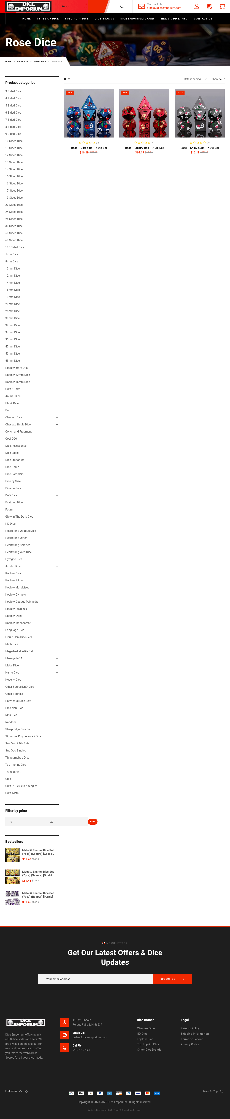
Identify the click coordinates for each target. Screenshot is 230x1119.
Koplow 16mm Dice (17, 382)
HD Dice (10, 523)
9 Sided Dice (13, 134)
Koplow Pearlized (16, 608)
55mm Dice (12, 360)
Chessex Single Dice (18, 424)
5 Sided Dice (13, 105)
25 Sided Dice (14, 219)
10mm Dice (12, 268)
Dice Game (12, 467)
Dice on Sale (13, 488)
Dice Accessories (15, 445)
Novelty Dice (13, 679)
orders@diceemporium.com (164, 8)
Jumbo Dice (12, 566)
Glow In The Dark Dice (19, 516)
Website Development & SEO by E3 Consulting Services (114, 1110)
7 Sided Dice (13, 119)
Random (10, 722)
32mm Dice (12, 325)
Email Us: (79, 1032)
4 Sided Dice (13, 98)
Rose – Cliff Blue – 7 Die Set (89, 148)
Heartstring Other (16, 538)
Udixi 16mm (12, 389)
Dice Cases (12, 453)
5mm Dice (11, 254)
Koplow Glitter (14, 580)
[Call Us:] (64, 1047)
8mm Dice (11, 261)
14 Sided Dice (14, 169)
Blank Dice (12, 403)
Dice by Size (13, 481)
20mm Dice (12, 304)
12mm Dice (12, 275)
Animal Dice (12, 396)
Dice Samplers (14, 474)
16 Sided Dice (14, 183)
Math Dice (11, 644)
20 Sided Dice (14, 204)
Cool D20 (11, 438)
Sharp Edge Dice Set (18, 729)
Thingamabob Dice (17, 757)
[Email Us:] (64, 1035)
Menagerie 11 (13, 658)
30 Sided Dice (14, 226)
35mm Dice (12, 339)
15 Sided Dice (14, 176)
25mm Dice (12, 311)
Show (215, 79)
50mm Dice (12, 353)
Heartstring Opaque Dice (20, 530)
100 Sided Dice (14, 247)
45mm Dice (12, 346)
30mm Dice (12, 318)
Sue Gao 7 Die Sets (17, 743)
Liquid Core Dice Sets (18, 637)
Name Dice (12, 672)
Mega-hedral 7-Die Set (19, 651)
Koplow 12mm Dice (17, 375)
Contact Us (154, 4)
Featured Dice (14, 502)
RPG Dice (11, 715)
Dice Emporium (15, 460)
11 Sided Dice (14, 148)
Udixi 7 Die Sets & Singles (21, 786)
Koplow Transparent (18, 623)
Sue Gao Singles (15, 750)
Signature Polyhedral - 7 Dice (23, 736)
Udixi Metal (12, 793)
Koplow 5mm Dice (16, 367)
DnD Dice (11, 495)
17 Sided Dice (14, 190)
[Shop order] (195, 79)
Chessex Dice (13, 417)
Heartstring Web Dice (18, 552)
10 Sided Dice (14, 141)
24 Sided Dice (14, 212)
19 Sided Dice (14, 197)
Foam (9, 509)
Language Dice (14, 630)
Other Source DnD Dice (19, 686)
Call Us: (77, 1045)
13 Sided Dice (14, 162)
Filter (92, 821)
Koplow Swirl (13, 616)
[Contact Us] (141, 6)
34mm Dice (12, 332)
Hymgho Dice (13, 559)
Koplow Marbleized (17, 587)
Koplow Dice (13, 573)
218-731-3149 (81, 1050)
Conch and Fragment (18, 431)
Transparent (12, 771)
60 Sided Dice (14, 240)
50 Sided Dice (14, 233)
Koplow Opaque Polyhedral (22, 601)
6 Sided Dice (13, 112)
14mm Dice (12, 282)
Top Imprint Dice (15, 764)
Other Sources (14, 693)
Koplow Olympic (15, 594)
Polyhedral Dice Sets (18, 701)
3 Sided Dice (13, 91)
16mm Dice (12, 289)
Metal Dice (12, 665)
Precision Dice (14, 708)
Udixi (8, 779)
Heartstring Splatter (17, 545)
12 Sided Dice (14, 155)
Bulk (8, 410)
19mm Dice (12, 297)
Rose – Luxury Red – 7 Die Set (144, 148)
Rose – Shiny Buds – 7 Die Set (199, 148)
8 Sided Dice (13, 126)
